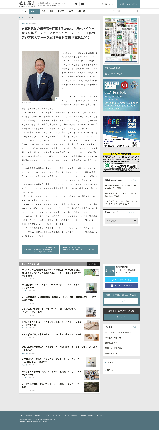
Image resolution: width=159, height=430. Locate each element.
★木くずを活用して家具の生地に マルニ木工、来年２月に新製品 (51, 334)
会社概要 (29, 415)
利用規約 (83, 415)
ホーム (24, 11)
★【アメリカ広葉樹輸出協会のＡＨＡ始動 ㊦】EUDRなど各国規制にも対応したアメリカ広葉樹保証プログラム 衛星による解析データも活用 (51, 273)
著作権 (90, 415)
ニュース (34, 11)
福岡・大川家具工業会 (114, 348)
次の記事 (91, 249)
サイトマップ (99, 415)
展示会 (71, 11)
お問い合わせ (55, 415)
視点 (43, 11)
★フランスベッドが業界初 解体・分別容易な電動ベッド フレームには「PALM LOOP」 (44, 249)
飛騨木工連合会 (111, 343)
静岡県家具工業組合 (113, 353)
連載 (51, 11)
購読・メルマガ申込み (121, 74)
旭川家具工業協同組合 (114, 338)
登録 (106, 4)
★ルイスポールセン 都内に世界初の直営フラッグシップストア (73, 249)
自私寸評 (109, 362)
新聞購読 (37, 415)
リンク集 (66, 415)
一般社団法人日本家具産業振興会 (118, 332)
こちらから (121, 301)
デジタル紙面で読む (121, 68)
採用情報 (46, 415)
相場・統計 (82, 11)
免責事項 (74, 415)
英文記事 (61, 11)
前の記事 (28, 249)
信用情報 (109, 370)
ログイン (112, 4)
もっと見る (93, 264)
